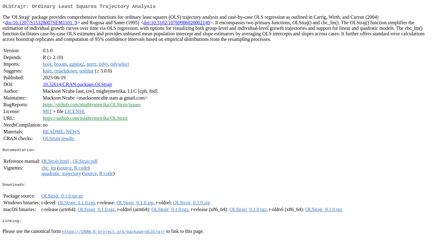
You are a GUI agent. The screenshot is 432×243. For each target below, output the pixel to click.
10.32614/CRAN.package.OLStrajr (77, 85)
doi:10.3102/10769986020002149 (176, 23)
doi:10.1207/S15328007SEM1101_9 (41, 23)
